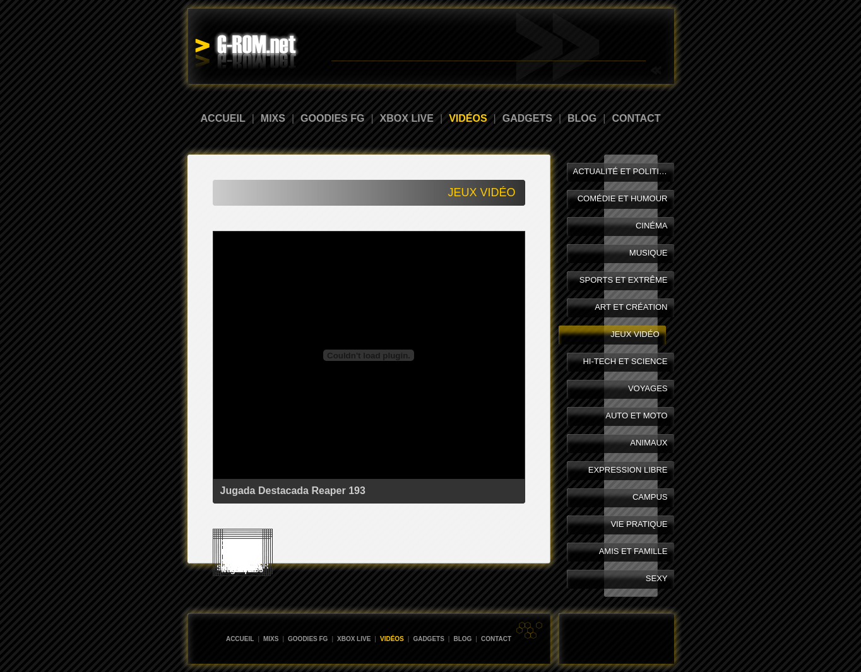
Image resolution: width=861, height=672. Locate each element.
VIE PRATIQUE (638, 524)
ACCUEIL (223, 118)
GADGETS (527, 118)
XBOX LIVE (407, 118)
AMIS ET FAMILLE (633, 551)
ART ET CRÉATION (631, 307)
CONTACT (636, 118)
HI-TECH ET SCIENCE (625, 361)
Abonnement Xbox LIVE (610, 53)
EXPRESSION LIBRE (628, 470)
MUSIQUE (648, 252)
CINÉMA (652, 225)
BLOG (582, 118)
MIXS (273, 118)
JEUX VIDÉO (634, 334)
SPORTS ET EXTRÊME (623, 280)
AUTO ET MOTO (636, 415)
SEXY (657, 578)
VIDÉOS (468, 118)
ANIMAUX (648, 442)
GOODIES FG (332, 118)
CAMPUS (650, 497)
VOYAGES (648, 388)
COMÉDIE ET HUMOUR (623, 198)
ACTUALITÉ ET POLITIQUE (623, 171)
